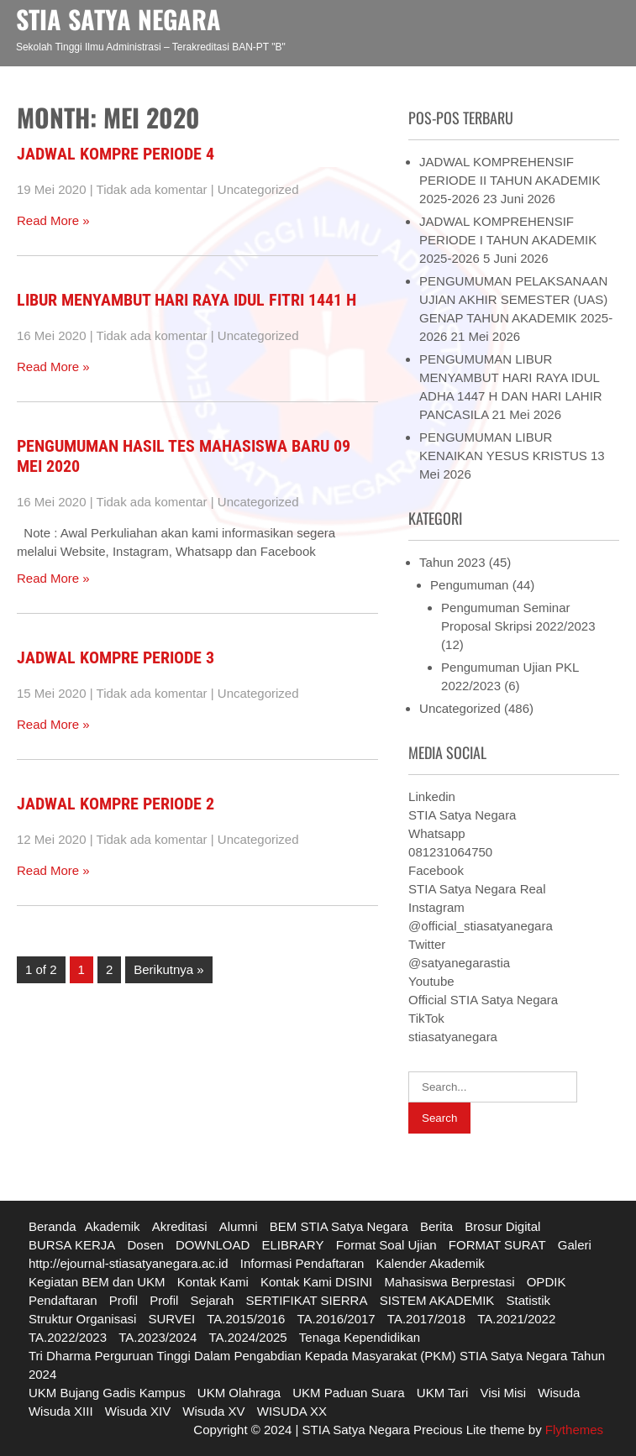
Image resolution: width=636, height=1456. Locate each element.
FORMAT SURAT (497, 1245)
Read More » (53, 220)
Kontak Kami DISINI (316, 1282)
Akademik (112, 1226)
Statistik (529, 1300)
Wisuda (559, 1392)
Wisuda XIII (61, 1411)
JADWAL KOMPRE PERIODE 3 (115, 657)
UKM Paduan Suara (348, 1392)
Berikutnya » (168, 969)
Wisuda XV (213, 1411)
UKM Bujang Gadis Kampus (107, 1392)
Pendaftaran (63, 1300)
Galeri (574, 1245)
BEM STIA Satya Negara (339, 1226)
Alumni (238, 1226)
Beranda (52, 1226)
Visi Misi (503, 1392)
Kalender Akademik (430, 1263)
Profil (123, 1300)
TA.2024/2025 (248, 1337)
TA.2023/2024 (157, 1337)
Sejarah (212, 1300)
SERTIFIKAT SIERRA (306, 1300)
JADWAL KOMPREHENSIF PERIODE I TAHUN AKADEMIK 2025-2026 (508, 239)
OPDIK (546, 1282)
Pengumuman (469, 585)
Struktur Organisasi (82, 1319)
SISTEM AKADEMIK (437, 1300)
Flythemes (572, 1429)
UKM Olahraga (239, 1392)
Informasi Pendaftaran (302, 1263)
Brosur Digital (502, 1226)
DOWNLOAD (213, 1245)
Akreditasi (180, 1226)
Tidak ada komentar (152, 189)
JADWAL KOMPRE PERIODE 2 (115, 803)
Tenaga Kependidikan (359, 1337)
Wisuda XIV (138, 1411)
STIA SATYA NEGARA (118, 19)
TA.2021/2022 (516, 1319)
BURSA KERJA (72, 1245)
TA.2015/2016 (246, 1319)
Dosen (145, 1245)
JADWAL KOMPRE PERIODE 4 (115, 154)
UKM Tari (442, 1392)
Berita (436, 1226)
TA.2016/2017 (336, 1319)
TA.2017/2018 (426, 1319)
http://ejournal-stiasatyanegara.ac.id (129, 1263)
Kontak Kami (213, 1282)
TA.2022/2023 (68, 1337)
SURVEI (171, 1319)
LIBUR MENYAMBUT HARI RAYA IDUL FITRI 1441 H (186, 300)
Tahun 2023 (452, 562)
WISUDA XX (292, 1411)
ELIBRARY (293, 1245)
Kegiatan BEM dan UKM (97, 1282)
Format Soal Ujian (386, 1245)
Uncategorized (258, 189)
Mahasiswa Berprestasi (449, 1282)
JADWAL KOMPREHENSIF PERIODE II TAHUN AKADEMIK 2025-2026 (509, 180)
